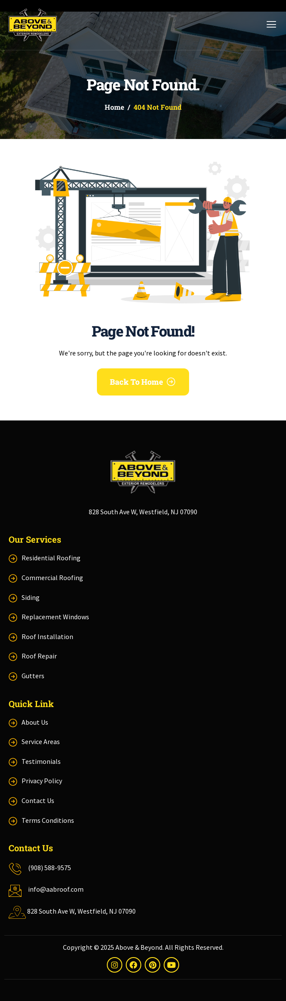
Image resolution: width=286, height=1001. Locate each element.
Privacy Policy (42, 780)
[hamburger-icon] (269, 25)
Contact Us (38, 800)
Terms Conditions (48, 820)
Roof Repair (39, 656)
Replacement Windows (55, 616)
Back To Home (136, 382)
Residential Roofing (51, 557)
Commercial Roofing (52, 577)
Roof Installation (47, 636)
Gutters (33, 675)
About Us (35, 722)
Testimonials (41, 761)
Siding (31, 597)
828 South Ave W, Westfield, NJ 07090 (143, 511)
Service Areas (41, 741)
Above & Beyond (138, 947)
